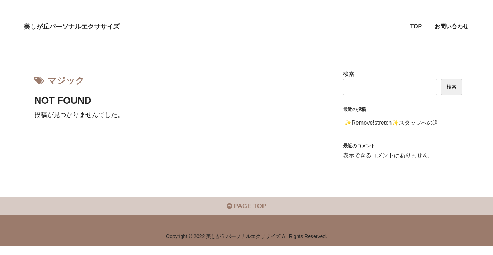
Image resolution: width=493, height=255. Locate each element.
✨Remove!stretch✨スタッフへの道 (391, 122)
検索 (348, 73)
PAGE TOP (246, 206)
